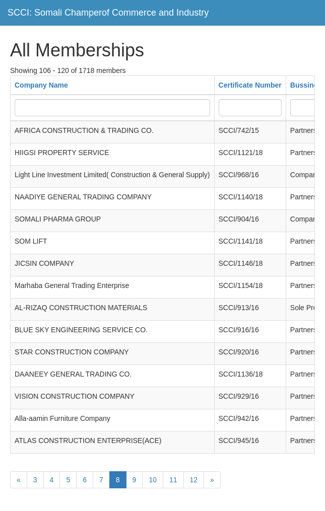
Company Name (41, 85)
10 (153, 480)
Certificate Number (250, 85)
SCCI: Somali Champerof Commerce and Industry (108, 13)
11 (173, 480)
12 (194, 480)
